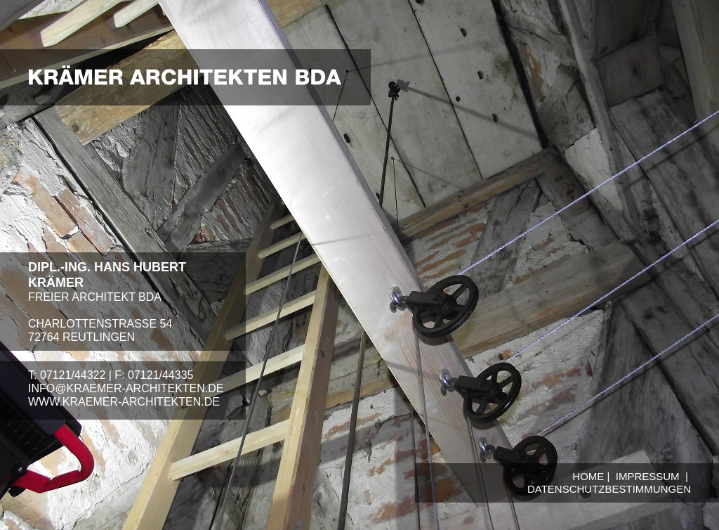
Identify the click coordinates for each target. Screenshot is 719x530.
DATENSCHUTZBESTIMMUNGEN (609, 489)
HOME (588, 476)
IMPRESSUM (648, 476)
